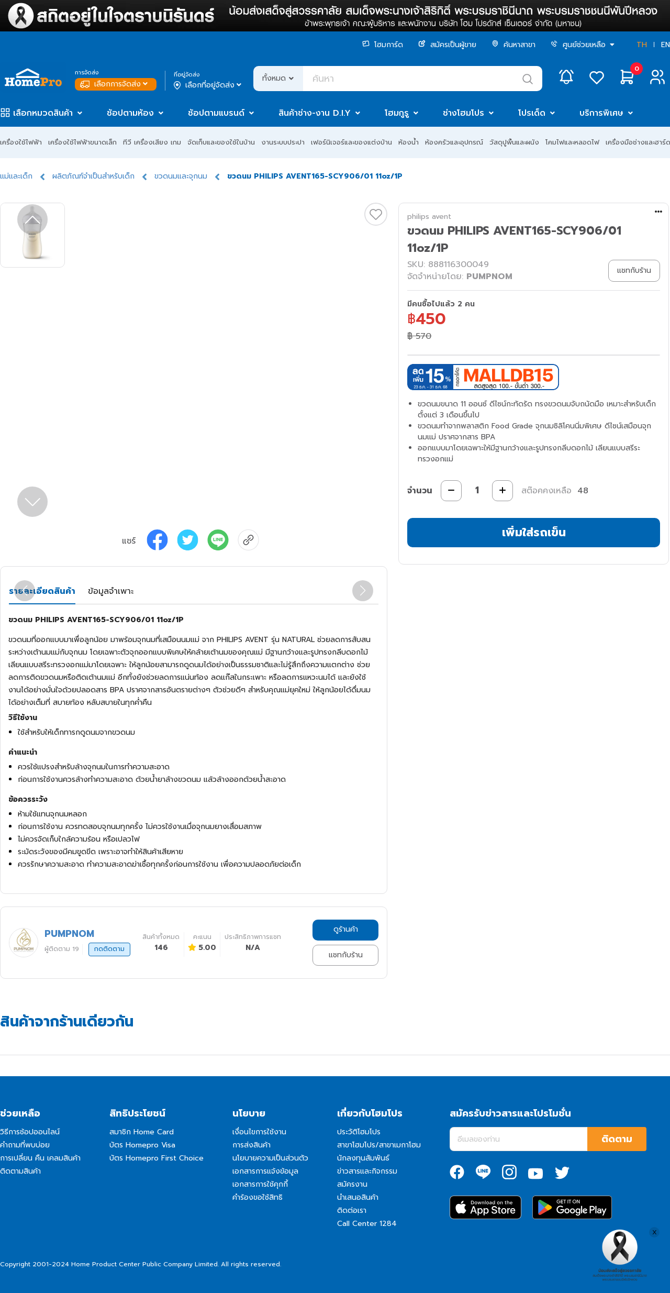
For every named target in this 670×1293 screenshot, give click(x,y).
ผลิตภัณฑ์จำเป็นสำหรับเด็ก (93, 176)
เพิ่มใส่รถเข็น (534, 532)
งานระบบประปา (283, 142)
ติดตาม (616, 1139)
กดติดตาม (109, 949)
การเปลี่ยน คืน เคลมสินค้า (40, 1158)
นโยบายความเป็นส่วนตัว (270, 1158)
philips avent (429, 216)
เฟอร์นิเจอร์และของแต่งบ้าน (351, 142)
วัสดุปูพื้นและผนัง (514, 142)
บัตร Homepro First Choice (156, 1158)
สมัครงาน (352, 1184)
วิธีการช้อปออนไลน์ (30, 1131)
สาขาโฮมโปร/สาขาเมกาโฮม (379, 1145)
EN (665, 44)
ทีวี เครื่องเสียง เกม (152, 142)
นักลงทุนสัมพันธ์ (363, 1158)
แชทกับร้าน (346, 954)
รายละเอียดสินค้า (42, 591)
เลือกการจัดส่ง (115, 84)
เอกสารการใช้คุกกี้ (260, 1184)
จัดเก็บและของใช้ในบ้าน (221, 142)
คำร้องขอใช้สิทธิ (257, 1197)
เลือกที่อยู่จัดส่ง (208, 85)
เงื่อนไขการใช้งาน (259, 1131)
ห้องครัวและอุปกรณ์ (454, 142)
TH (641, 44)
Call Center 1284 (367, 1223)
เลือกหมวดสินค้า (43, 113)
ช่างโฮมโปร (463, 113)
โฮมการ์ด (382, 44)
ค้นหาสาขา (513, 44)
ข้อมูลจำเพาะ (110, 591)
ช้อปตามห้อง (130, 113)
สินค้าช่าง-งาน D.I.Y (314, 113)
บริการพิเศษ (601, 113)
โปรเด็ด (531, 113)
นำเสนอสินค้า (357, 1197)
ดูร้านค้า (345, 929)
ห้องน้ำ (408, 142)
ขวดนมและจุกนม (180, 176)
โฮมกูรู (397, 113)
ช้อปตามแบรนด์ (216, 113)
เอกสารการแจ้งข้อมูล (265, 1171)
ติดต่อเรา (351, 1210)
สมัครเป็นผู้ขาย (447, 44)
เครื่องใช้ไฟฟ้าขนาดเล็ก (82, 142)
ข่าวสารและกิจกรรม (367, 1171)
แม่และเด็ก (16, 176)
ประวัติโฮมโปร (359, 1131)
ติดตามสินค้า (20, 1171)
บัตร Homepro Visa (142, 1145)
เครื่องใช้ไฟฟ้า (21, 142)
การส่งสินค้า (251, 1145)
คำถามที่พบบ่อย (25, 1145)
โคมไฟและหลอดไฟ (572, 142)
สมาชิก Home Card (141, 1131)
